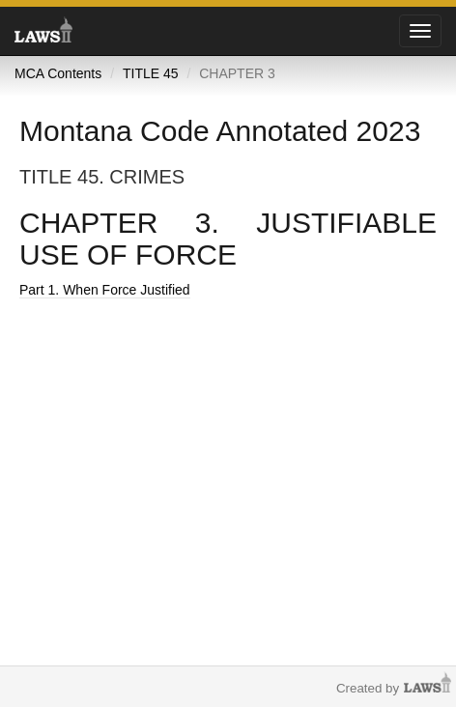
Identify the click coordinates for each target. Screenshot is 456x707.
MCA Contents (57, 73)
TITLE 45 (151, 73)
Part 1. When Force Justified (104, 289)
